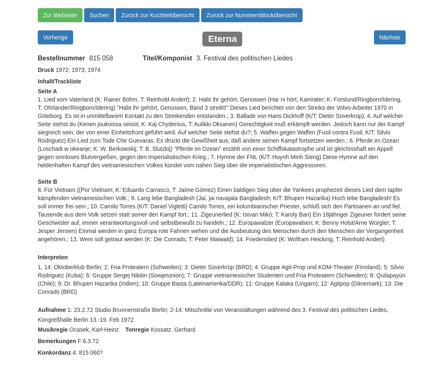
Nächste (389, 37)
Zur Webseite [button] (60, 15)
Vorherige (55, 37)
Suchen (99, 15)
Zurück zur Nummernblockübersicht (251, 15)
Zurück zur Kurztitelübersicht (157, 15)
